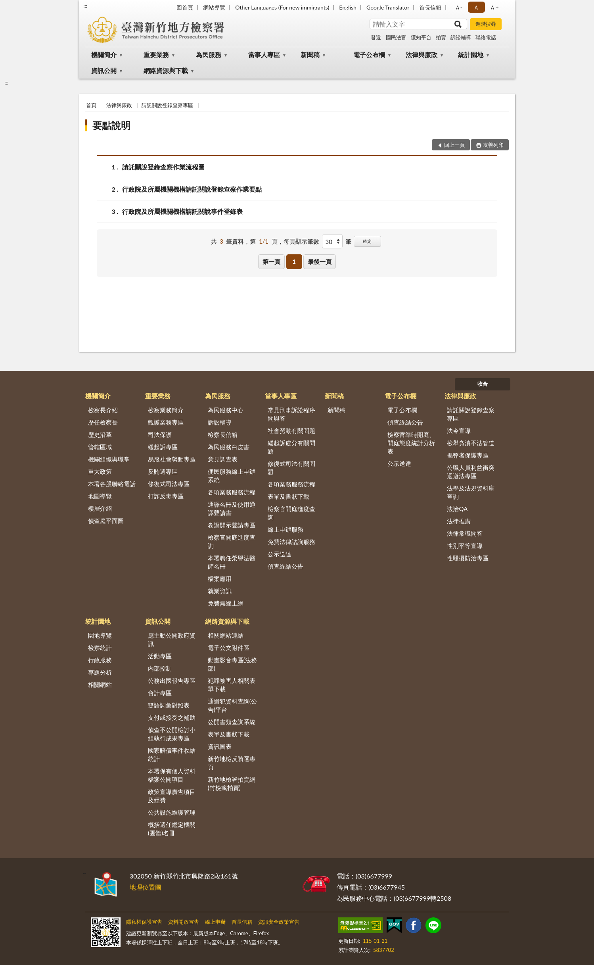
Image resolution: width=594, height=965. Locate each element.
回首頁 (184, 7)
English (347, 7)
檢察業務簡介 (166, 409)
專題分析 (100, 672)
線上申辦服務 (285, 529)
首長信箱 (430, 7)
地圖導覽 (100, 496)
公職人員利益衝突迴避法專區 (470, 471)
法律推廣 (459, 521)
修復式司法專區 (169, 483)
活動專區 (160, 655)
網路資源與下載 (166, 70)
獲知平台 (421, 37)
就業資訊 (220, 590)
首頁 (91, 105)
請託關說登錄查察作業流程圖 (163, 166)
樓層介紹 (100, 508)
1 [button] (294, 261)
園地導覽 (100, 635)
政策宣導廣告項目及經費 (171, 796)
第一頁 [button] (271, 261)
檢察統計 (100, 647)
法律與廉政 (421, 54)
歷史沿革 (100, 434)
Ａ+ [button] (494, 7)
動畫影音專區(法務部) (232, 664)
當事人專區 (264, 54)
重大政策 (100, 471)
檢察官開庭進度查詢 (231, 541)
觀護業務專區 (166, 422)
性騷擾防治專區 (468, 557)
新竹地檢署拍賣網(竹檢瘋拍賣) (231, 783)
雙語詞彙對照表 (169, 705)
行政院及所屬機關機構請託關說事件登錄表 (182, 211)
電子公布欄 (369, 54)
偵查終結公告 (285, 566)
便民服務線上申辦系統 (231, 475)
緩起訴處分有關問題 (291, 447)
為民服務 (208, 54)
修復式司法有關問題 (291, 467)
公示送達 (279, 553)
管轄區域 (100, 446)
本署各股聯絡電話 (112, 483)
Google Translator (387, 7)
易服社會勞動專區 (171, 459)
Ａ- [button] (458, 7)
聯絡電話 (485, 37)
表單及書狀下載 (288, 496)
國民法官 (396, 37)
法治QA (457, 508)
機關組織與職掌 (109, 459)
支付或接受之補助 (171, 717)
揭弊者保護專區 (468, 455)
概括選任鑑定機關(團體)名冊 (171, 828)
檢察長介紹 (103, 409)
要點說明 (111, 125)
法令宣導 (459, 430)
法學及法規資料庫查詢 (470, 492)
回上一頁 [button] (454, 145)
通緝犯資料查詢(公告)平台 (232, 705)
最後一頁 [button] (319, 261)
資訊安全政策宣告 (278, 922)
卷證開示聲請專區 (231, 525)
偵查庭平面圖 (106, 520)
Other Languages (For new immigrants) (282, 7)
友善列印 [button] (493, 145)
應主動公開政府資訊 (171, 639)
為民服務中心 (225, 409)
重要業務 (156, 54)
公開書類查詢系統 (231, 721)
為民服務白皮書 (228, 446)
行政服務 (100, 659)
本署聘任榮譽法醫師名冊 (231, 562)
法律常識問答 (465, 533)
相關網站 (100, 684)
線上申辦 (215, 922)
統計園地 (470, 54)
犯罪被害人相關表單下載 (231, 684)
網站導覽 (214, 7)
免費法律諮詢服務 (291, 541)
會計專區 (160, 692)
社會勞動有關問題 (291, 430)
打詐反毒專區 (166, 496)
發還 (376, 37)
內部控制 (160, 668)
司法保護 (160, 434)
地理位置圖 (145, 887)
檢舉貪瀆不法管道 (470, 442)
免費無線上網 (225, 603)
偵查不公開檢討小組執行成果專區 (171, 734)
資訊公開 (104, 70)
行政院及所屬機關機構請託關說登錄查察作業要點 (192, 189)
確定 (367, 241)
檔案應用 (220, 578)
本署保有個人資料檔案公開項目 (171, 775)
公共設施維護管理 (171, 812)
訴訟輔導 (460, 37)
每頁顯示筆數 (301, 241)
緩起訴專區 (163, 446)
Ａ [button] (476, 7)
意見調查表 (223, 459)
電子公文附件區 (228, 647)
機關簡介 (104, 54)
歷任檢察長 (103, 422)
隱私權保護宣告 (144, 922)
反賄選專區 (163, 471)
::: (85, 6)
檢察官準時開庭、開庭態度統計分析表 (411, 443)
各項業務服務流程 (231, 492)
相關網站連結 (225, 635)
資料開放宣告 (183, 922)
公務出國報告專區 (171, 680)
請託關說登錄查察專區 (167, 105)
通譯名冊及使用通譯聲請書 (231, 508)
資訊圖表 (220, 746)
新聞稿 (310, 54)
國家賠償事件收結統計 (171, 754)
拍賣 (441, 37)
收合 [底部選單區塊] (482, 384)
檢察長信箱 (223, 434)
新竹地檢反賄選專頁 (231, 763)
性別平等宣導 (465, 545)
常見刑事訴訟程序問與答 (291, 414)
